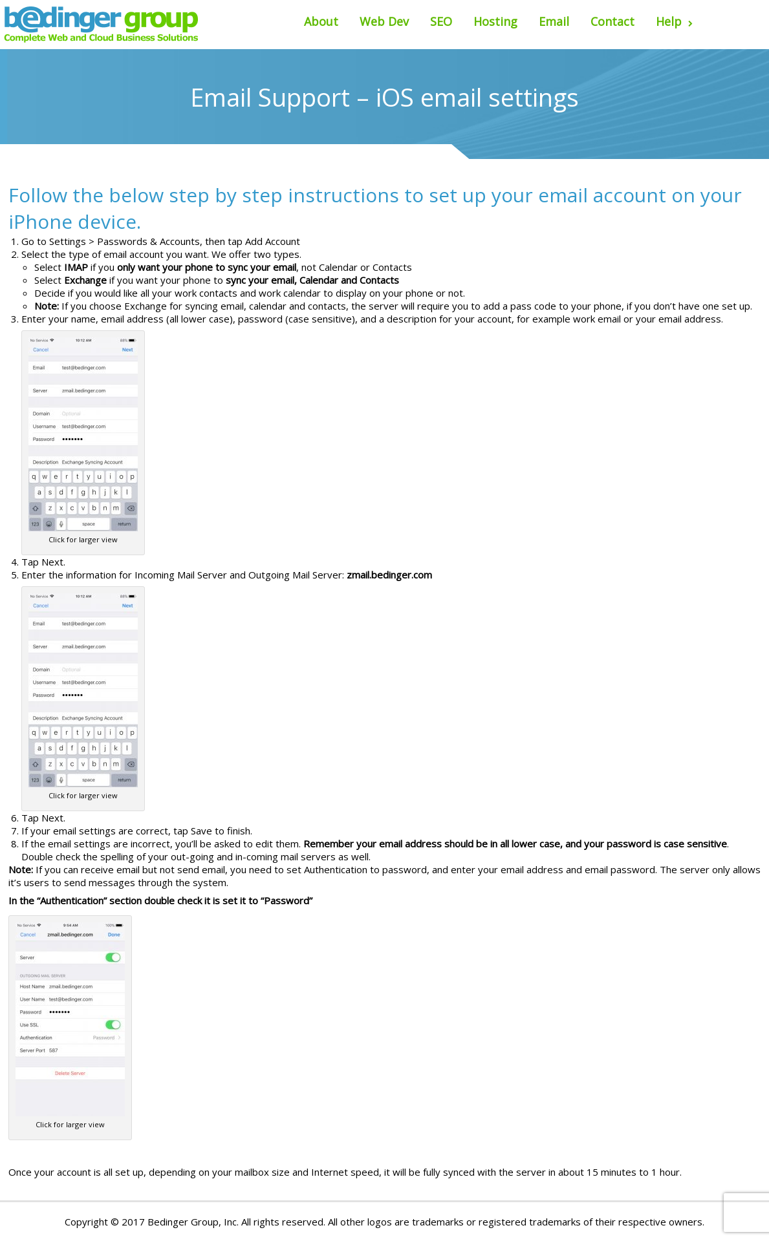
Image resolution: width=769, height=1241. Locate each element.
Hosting (495, 21)
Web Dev (384, 21)
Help (674, 21)
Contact (612, 21)
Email (554, 21)
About (321, 21)
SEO (441, 21)
